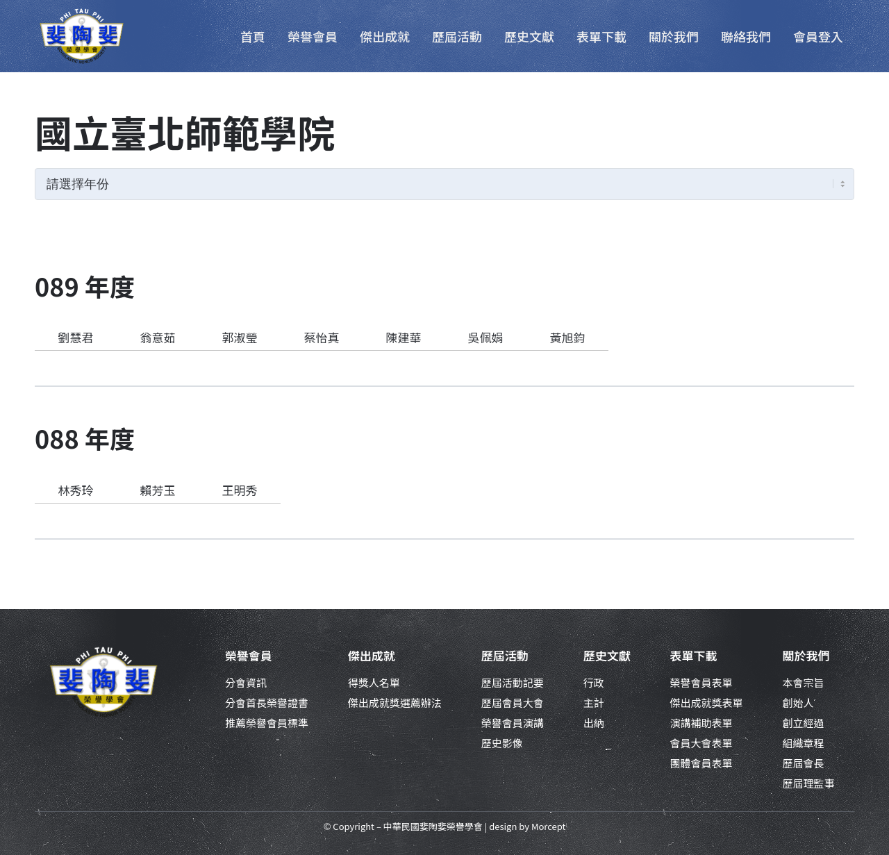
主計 (593, 702)
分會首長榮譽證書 (266, 702)
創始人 (797, 702)
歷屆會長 (803, 763)
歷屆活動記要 (512, 682)
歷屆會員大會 (512, 702)
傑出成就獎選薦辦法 (395, 702)
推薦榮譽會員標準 (266, 722)
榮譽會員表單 (701, 682)
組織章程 (803, 743)
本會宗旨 (803, 682)
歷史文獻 (607, 655)
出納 (593, 722)
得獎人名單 (374, 682)
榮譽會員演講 (512, 722)
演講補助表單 (701, 722)
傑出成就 (371, 655)
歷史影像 (502, 743)
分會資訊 (246, 682)
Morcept (548, 826)
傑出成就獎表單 (706, 702)
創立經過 (803, 722)
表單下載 (693, 655)
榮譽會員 (248, 655)
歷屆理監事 (808, 783)
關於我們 (805, 655)
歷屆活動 (505, 655)
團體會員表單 (701, 763)
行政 (593, 682)
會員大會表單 (701, 743)
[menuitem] (252, 36)
